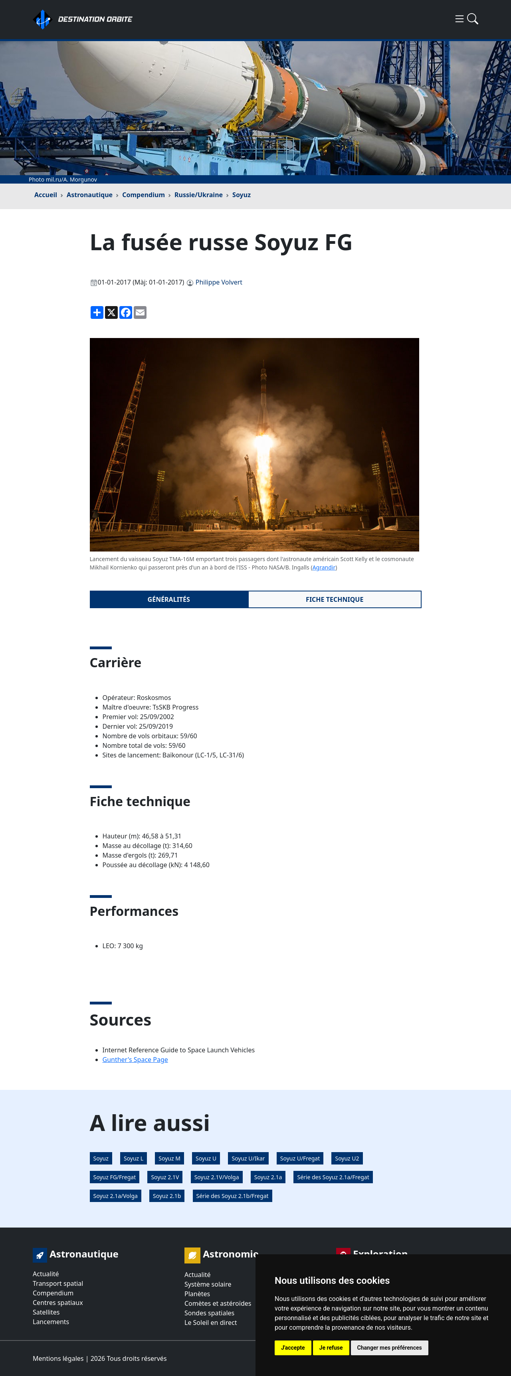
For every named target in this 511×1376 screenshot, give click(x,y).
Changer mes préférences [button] (389, 1347)
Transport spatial (58, 1283)
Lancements (51, 1321)
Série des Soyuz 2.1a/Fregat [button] (333, 1177)
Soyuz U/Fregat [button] (300, 1158)
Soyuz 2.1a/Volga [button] (115, 1196)
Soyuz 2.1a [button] (268, 1177)
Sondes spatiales (209, 1313)
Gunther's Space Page (135, 1059)
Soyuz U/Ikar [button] (248, 1158)
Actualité (46, 1273)
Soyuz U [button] (206, 1158)
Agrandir (324, 567)
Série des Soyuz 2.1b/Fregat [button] (232, 1196)
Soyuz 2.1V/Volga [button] (216, 1177)
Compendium (143, 194)
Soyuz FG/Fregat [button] (114, 1177)
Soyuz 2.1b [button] (167, 1196)
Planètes (197, 1293)
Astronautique (90, 194)
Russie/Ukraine (198, 194)
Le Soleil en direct (210, 1322)
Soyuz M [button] (169, 1158)
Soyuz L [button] (133, 1158)
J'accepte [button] (293, 1347)
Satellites (46, 1312)
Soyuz (241, 194)
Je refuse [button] (331, 1347)
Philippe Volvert (219, 282)
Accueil (45, 194)
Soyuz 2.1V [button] (165, 1177)
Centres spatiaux (58, 1302)
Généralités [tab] (169, 599)
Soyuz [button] (101, 1158)
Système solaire (207, 1284)
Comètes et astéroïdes (217, 1303)
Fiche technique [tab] (334, 599)
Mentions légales (58, 1358)
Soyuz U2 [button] (347, 1158)
